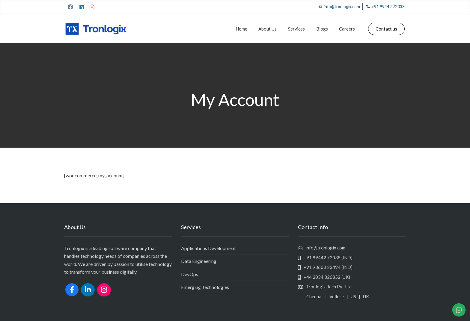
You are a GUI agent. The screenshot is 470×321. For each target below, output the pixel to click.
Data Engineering (198, 261)
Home (249, 28)
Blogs (324, 28)
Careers (348, 28)
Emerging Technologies (205, 287)
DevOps (189, 274)
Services (300, 28)
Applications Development (208, 248)
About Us (273, 28)
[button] (386, 29)
